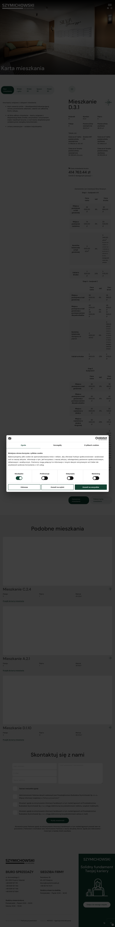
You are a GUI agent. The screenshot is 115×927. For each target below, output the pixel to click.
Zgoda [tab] (23, 445)
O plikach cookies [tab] (91, 445)
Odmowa (24, 487)
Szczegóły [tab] (57, 445)
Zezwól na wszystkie (90, 487)
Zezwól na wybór (57, 487)
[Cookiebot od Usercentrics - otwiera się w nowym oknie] (97, 438)
